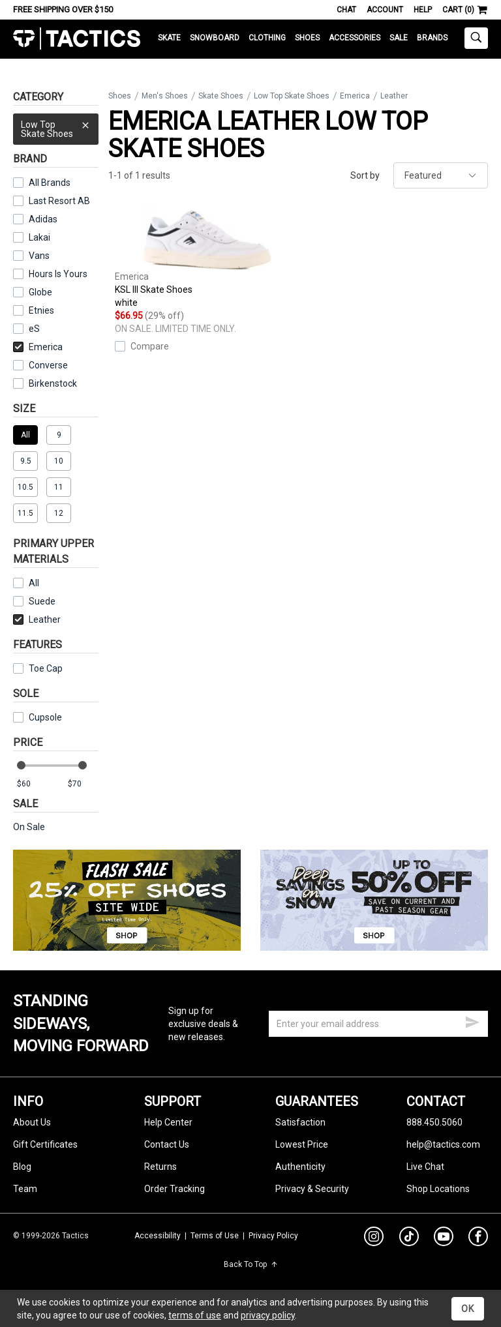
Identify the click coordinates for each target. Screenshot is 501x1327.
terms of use (194, 1315)
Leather (37, 619)
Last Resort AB (59, 201)
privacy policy (268, 1315)
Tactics (76, 39)
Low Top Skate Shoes (56, 126)
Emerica (38, 347)
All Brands (49, 182)
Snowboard (214, 37)
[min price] (32, 784)
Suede (34, 601)
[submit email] (472, 1020)
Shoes (307, 37)
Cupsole (37, 717)
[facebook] (478, 1239)
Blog (22, 1166)
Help (423, 9)
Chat (346, 9)
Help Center (168, 1122)
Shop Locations (438, 1189)
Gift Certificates (45, 1144)
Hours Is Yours (58, 274)
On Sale (29, 827)
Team (25, 1189)
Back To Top (251, 1264)
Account (385, 9)
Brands (432, 37)
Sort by (365, 175)
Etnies (41, 310)
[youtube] (443, 1239)
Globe (40, 292)
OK (467, 1309)
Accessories (354, 37)
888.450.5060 (434, 1122)
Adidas (43, 219)
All (26, 583)
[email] (378, 1024)
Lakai (39, 237)
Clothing (267, 37)
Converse (48, 365)
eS (34, 328)
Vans (39, 255)
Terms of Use (214, 1235)
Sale (398, 37)
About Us (32, 1122)
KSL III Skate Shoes (206, 257)
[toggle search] (476, 38)
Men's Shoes (165, 95)
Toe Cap (38, 668)
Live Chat (425, 1166)
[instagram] (374, 1238)
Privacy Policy (273, 1235)
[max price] (82, 784)
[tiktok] (409, 1238)
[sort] (440, 175)
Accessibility (157, 1235)
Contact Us (166, 1144)
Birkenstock (53, 383)
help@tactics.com (443, 1144)
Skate (169, 37)
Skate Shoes (220, 95)
